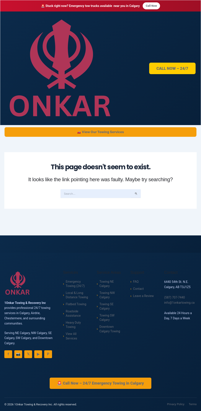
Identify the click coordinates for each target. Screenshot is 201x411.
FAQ (136, 281)
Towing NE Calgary (106, 284)
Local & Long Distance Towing (77, 295)
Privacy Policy (175, 404)
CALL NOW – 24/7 (172, 68)
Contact (138, 288)
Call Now (151, 6)
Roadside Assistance (73, 314)
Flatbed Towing (76, 305)
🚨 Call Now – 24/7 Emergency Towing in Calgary (100, 383)
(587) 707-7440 (174, 297)
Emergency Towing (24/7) (75, 284)
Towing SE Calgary (106, 307)
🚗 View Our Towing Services (100, 132)
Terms (193, 404)
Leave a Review (143, 295)
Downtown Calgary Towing (109, 330)
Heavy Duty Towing (73, 326)
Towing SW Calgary (106, 319)
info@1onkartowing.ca (179, 302)
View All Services (71, 338)
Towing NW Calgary (107, 295)
